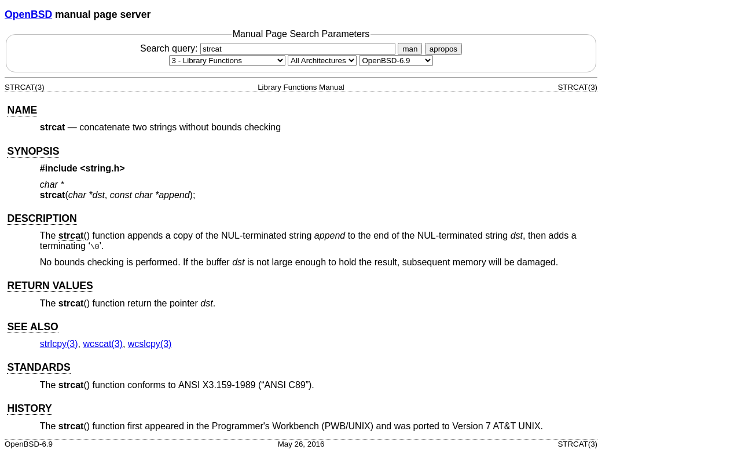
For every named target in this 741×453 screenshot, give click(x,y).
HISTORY (29, 408)
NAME (22, 110)
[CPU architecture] (322, 60)
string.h (103, 168)
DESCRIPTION (41, 218)
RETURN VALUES (50, 285)
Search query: (269, 48)
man (409, 49)
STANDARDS (38, 367)
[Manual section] (227, 60)
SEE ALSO (32, 327)
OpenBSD (28, 14)
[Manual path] (396, 60)
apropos (443, 49)
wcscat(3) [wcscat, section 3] (102, 344)
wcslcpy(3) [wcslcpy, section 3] (150, 344)
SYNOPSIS (33, 151)
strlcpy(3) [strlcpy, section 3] (59, 344)
